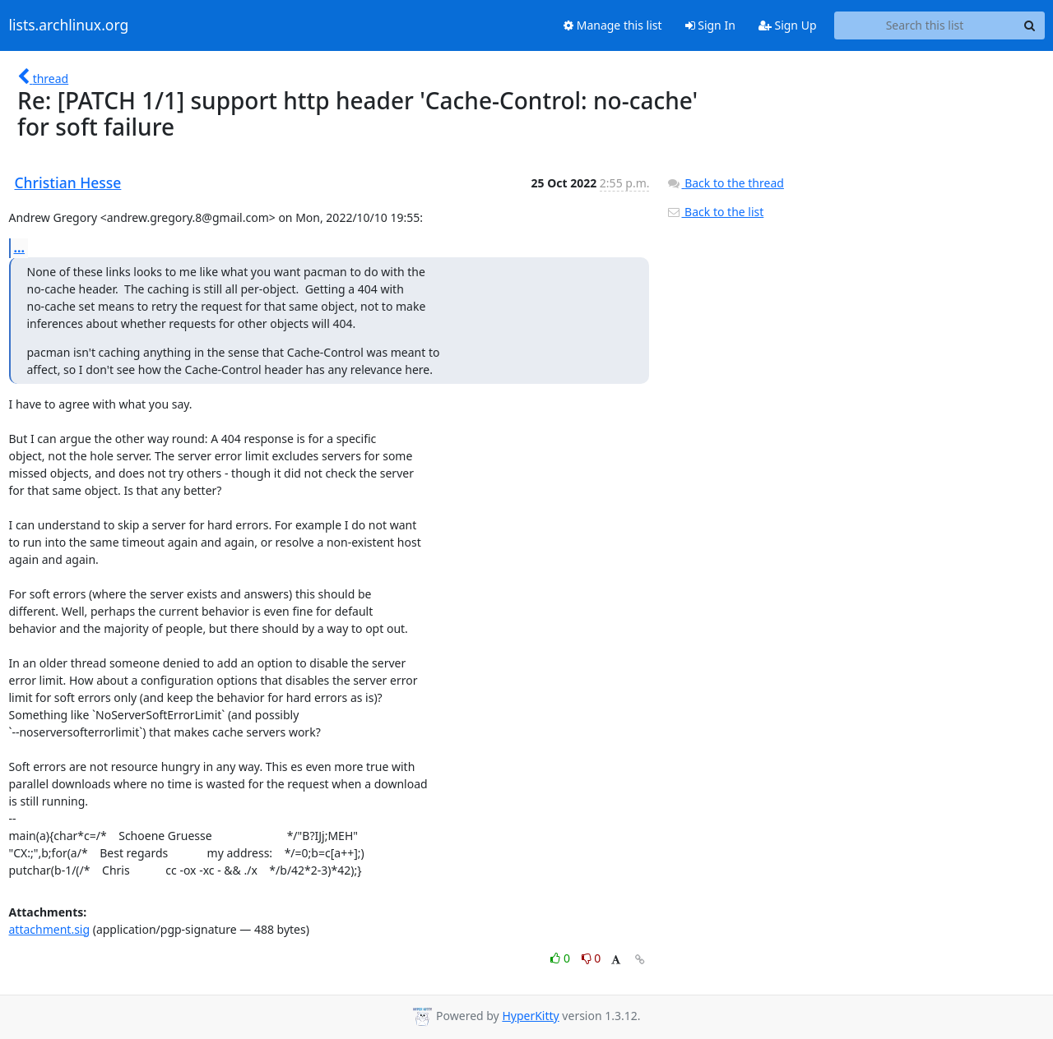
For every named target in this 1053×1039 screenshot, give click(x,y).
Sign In (710, 25)
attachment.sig (49, 929)
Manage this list (613, 25)
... (20, 247)
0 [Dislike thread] (591, 958)
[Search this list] (925, 25)
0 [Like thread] (561, 958)
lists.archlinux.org (69, 25)
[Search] (1030, 25)
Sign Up (787, 25)
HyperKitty (530, 1015)
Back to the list (714, 211)
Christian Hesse (68, 182)
